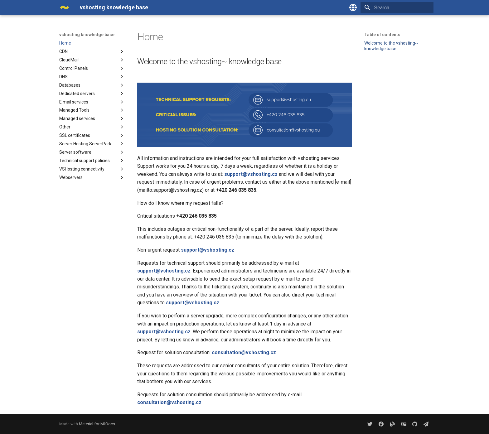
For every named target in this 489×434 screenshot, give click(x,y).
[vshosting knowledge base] (64, 7)
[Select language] (353, 7)
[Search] (397, 7)
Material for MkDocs (97, 424)
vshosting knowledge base (86, 34)
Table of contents (382, 34)
